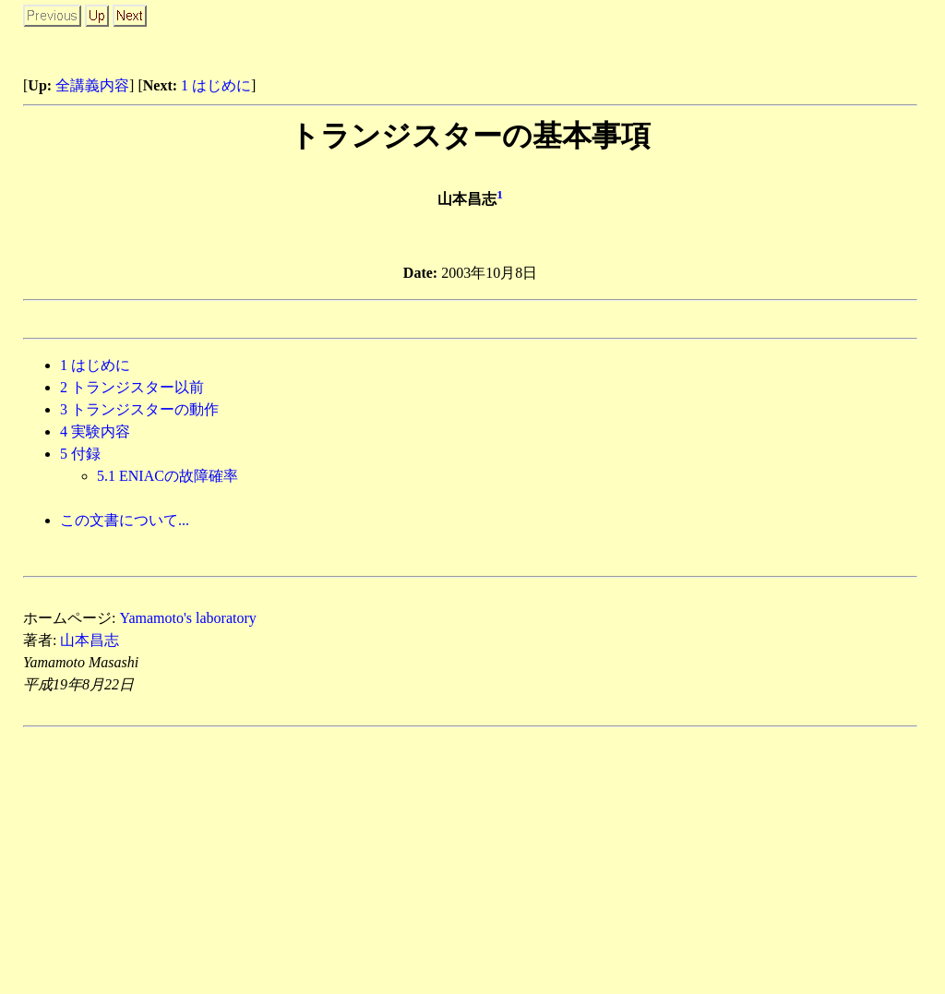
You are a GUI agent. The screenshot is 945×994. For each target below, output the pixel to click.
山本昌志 (89, 640)
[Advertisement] (701, 32)
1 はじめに (216, 85)
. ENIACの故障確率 (167, 476)
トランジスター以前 (132, 387)
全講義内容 (92, 85)
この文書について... (124, 520)
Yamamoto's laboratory (187, 618)
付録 (80, 453)
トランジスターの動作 (139, 409)
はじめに (95, 365)
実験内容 (95, 431)
